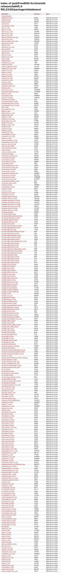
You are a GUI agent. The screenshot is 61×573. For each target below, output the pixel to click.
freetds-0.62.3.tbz (7, 64)
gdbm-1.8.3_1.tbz (7, 74)
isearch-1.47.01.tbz (7, 97)
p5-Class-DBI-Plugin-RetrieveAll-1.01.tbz (14, 249)
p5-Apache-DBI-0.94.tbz (9, 214)
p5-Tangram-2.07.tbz (8, 371)
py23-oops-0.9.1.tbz (7, 507)
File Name (5, 14)
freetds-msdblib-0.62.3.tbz (9, 66)
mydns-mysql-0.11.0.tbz (9, 152)
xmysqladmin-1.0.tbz (8, 567)
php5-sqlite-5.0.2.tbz (8, 447)
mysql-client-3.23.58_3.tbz (9, 155)
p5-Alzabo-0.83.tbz (7, 212)
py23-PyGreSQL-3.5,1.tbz (9, 497)
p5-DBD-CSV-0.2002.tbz (9, 264)
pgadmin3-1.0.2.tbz (7, 402)
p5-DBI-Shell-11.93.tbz (8, 297)
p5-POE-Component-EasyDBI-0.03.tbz (13, 352)
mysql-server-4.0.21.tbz (9, 175)
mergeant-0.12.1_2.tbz (8, 136)
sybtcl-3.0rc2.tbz (6, 542)
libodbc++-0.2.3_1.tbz (8, 124)
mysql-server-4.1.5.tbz (8, 177)
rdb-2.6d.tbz (5, 526)
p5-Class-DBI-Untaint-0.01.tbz (11, 260)
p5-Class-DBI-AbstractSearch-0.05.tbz (13, 231)
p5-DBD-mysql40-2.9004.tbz (10, 289)
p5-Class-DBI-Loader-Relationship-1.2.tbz (14, 241)
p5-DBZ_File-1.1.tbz (8, 328)
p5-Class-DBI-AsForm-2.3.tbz (10, 233)
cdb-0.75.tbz (5, 23)
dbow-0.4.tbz (5, 53)
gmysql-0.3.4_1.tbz (7, 80)
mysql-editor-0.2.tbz (7, 163)
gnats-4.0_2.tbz (6, 82)
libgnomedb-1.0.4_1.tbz (9, 121)
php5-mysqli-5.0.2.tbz (8, 441)
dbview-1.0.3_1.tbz (7, 57)
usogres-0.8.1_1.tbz (7, 557)
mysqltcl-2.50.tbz (7, 188)
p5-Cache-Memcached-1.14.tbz (11, 227)
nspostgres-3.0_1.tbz (8, 194)
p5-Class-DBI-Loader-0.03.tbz (11, 239)
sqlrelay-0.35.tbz (6, 538)
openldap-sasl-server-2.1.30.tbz (11, 204)
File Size (36, 14)
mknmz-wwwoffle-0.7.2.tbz (9, 140)
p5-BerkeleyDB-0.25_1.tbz (9, 222)
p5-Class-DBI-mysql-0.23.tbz (10, 262)
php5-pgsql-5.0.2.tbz (8, 445)
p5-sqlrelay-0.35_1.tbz (8, 386)
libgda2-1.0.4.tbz (7, 117)
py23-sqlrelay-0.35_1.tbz (9, 513)
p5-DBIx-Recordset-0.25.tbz (10, 315)
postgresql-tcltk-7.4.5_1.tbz (10, 478)
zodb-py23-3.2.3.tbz (7, 569)
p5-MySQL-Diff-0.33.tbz (9, 344)
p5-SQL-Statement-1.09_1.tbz (11, 361)
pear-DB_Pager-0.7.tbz (8, 392)
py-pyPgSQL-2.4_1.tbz (8, 495)
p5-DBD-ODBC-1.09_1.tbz (10, 272)
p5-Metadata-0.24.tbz (8, 342)
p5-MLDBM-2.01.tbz (8, 338)
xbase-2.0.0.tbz (6, 561)
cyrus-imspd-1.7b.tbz (8, 25)
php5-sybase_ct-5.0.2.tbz (9, 449)
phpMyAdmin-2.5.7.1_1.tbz (10, 451)
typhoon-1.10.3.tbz (7, 549)
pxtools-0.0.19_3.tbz (8, 484)
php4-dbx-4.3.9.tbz (7, 417)
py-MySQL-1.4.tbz (7, 485)
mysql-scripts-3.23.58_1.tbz (10, 167)
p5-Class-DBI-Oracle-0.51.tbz (10, 243)
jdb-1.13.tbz (5, 107)
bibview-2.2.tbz (6, 22)
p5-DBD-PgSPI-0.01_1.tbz (9, 278)
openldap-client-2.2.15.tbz (9, 198)
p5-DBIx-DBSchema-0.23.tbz (10, 307)
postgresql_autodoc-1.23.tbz (10, 480)
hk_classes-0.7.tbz (7, 95)
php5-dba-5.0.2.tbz (7, 429)
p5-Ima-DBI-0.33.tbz (8, 336)
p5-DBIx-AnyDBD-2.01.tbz (9, 301)
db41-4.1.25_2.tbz (7, 35)
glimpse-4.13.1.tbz (7, 78)
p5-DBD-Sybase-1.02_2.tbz (10, 284)
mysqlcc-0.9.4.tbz (7, 185)
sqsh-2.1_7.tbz (6, 540)
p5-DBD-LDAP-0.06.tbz (9, 270)
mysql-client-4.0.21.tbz (8, 157)
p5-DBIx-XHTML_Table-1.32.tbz (11, 324)
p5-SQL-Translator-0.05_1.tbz (10, 363)
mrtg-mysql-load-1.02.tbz (9, 148)
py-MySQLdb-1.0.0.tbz (8, 487)
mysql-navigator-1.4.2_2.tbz (10, 165)
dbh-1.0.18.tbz (6, 49)
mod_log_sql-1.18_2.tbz (9, 144)
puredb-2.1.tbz (6, 482)
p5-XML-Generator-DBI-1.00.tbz (11, 381)
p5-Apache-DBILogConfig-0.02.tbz (12, 216)
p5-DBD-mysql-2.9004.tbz (9, 287)
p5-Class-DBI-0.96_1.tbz (9, 229)
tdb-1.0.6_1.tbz (6, 546)
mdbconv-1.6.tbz (7, 130)
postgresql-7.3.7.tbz (7, 458)
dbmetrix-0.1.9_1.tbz (8, 51)
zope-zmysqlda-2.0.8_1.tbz (10, 571)
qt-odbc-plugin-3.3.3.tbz (9, 520)
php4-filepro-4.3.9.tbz (8, 419)
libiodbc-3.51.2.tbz (7, 122)
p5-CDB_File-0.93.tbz (8, 223)
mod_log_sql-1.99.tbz (8, 146)
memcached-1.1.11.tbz (8, 134)
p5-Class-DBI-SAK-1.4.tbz (9, 254)
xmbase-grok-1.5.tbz (8, 565)
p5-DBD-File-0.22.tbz (8, 268)
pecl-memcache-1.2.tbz (9, 398)
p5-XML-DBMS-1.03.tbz (9, 379)
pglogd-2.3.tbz (6, 410)
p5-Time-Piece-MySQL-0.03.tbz (11, 377)
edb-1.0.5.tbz (5, 58)
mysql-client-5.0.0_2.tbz (9, 161)
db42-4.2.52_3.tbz (7, 39)
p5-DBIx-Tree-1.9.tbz (8, 322)
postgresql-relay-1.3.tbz (9, 476)
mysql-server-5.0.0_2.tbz (9, 179)
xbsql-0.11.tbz (6, 563)
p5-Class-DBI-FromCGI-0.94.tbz (11, 237)
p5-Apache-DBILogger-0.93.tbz (11, 218)
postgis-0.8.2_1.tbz (7, 454)
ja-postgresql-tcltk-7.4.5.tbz (10, 101)
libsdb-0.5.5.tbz (6, 126)
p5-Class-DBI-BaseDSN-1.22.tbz (11, 235)
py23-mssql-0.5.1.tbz (8, 505)
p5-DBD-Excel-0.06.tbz (8, 266)
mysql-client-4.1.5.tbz (8, 159)
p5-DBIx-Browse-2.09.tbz (9, 303)
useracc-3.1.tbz (6, 555)
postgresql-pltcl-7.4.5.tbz (9, 474)
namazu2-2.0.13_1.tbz (8, 192)
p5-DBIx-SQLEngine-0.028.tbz (11, 317)
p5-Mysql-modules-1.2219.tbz (10, 346)
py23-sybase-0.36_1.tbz (9, 515)
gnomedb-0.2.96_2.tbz (8, 86)
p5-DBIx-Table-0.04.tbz (8, 320)
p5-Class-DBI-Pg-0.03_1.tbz (10, 247)
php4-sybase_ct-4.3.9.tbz (9, 427)
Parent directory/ (6, 16)
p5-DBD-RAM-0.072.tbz (9, 280)
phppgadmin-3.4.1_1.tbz (9, 452)
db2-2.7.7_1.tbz (6, 29)
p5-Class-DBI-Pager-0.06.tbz (10, 245)
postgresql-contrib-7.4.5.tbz (10, 462)
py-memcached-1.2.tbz (8, 493)
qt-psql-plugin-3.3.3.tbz (8, 522)
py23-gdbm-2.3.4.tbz (8, 503)
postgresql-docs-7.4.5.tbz (9, 466)
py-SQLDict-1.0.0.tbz (8, 491)
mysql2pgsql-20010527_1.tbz (10, 181)
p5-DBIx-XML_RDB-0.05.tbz (10, 326)
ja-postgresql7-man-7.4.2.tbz (10, 103)
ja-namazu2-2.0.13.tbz (8, 99)
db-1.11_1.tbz (6, 27)
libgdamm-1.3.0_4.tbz (8, 119)
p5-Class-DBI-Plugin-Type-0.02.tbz (12, 251)
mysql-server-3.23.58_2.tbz (10, 173)
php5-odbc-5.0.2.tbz (8, 443)
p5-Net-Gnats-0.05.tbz (8, 348)
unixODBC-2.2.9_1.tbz (8, 553)
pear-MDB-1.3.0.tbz (7, 394)
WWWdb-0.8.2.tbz (7, 18)
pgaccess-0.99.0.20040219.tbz (11, 400)
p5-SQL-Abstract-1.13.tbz (9, 359)
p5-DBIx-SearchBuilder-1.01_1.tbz (12, 319)
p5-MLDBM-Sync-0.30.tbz (9, 340)
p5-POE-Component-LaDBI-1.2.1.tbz (13, 353)
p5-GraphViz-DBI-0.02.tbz (9, 334)
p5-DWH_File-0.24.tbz (8, 330)
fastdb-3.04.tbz (6, 60)
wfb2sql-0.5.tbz (6, 559)
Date (47, 14)
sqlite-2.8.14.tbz (6, 534)
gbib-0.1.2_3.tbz (6, 72)
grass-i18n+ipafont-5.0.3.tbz (10, 91)
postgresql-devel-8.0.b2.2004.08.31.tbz (13, 464)
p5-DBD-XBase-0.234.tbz (9, 286)
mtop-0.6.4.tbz (6, 150)
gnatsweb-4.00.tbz (7, 84)
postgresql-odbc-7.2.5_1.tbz (10, 472)
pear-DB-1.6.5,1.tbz (7, 390)
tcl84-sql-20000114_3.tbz (9, 544)
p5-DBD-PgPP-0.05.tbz (8, 276)
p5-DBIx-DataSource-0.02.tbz (10, 309)
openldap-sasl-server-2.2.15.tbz (11, 206)
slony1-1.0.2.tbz (6, 532)
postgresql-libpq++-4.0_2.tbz (10, 468)
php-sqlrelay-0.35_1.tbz (9, 412)
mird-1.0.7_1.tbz (6, 138)
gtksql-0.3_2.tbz (6, 93)
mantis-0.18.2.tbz (7, 128)
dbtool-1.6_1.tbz (6, 55)
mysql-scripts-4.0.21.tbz (9, 169)
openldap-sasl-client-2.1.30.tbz (11, 200)
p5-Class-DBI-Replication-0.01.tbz (12, 253)
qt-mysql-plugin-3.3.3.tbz (9, 518)
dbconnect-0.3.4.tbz (7, 43)
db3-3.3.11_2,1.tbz (7, 31)
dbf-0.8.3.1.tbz (6, 45)
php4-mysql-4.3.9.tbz (8, 421)
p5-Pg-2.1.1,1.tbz (7, 355)
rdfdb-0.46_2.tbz (6, 528)
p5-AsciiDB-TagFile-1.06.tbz (10, 219)
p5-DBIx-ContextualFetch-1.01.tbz (12, 305)
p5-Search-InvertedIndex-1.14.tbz (12, 365)
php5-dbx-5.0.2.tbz (7, 433)
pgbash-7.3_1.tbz (7, 404)
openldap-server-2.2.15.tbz (10, 210)
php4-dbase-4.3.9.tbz (8, 416)
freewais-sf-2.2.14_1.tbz (9, 68)
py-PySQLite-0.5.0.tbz (8, 489)
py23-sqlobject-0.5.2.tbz (9, 511)
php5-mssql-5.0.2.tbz (8, 437)
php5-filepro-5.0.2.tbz (8, 435)
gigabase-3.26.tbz (7, 76)
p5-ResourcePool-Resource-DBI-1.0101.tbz (15, 357)
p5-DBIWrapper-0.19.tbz (9, 299)
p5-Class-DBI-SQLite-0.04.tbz (10, 256)
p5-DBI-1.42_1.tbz (7, 295)
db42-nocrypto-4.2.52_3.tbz (10, 41)
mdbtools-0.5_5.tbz (7, 132)
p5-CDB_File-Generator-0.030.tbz (12, 225)
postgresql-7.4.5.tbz (7, 460)
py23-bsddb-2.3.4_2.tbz (9, 499)
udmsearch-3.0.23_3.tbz (9, 551)
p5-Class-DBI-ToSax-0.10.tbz (10, 258)
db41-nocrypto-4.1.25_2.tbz (10, 37)
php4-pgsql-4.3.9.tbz (8, 425)
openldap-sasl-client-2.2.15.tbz (11, 202)
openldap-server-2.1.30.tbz (10, 208)
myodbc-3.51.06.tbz (7, 154)
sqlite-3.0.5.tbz (6, 536)
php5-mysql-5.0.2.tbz (8, 439)
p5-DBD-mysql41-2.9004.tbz (10, 291)
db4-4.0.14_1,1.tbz (7, 33)
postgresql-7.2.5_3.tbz (8, 456)
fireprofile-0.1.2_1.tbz (8, 62)
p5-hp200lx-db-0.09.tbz (8, 383)
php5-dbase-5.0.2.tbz (8, 431)
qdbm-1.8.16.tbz (6, 516)
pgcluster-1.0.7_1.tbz (8, 406)
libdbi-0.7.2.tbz (6, 111)
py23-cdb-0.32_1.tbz (8, 501)
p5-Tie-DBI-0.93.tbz (7, 375)
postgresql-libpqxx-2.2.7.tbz (10, 470)
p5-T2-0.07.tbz (6, 369)
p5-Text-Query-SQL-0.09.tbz (10, 373)
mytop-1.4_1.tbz (6, 190)
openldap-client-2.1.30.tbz (9, 196)
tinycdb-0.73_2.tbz (7, 548)
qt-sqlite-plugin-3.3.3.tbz (9, 524)
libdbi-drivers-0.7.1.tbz (8, 113)
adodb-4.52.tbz (6, 20)
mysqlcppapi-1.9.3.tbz (8, 187)
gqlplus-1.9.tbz (6, 88)
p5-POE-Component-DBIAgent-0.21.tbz (13, 350)
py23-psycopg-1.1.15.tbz (9, 509)
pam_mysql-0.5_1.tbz (8, 388)
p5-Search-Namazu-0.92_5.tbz (11, 367)
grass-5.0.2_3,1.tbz (7, 89)
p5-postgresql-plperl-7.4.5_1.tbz (11, 384)
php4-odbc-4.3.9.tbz (8, 423)
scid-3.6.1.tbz (6, 530)
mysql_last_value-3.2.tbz (9, 183)
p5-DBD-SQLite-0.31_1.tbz (10, 282)
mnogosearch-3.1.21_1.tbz (10, 142)
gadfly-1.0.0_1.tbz (7, 70)
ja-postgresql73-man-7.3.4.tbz (11, 105)
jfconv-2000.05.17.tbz (8, 109)
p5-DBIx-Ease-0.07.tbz (8, 311)
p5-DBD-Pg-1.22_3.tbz (8, 274)
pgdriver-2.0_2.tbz (7, 408)
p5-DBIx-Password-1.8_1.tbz (10, 313)
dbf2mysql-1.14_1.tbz (8, 47)
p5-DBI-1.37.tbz (6, 293)
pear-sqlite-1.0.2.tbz (7, 396)
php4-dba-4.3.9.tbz (7, 414)
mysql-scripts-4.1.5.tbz (8, 171)
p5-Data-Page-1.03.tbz (8, 332)
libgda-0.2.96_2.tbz (7, 115)
